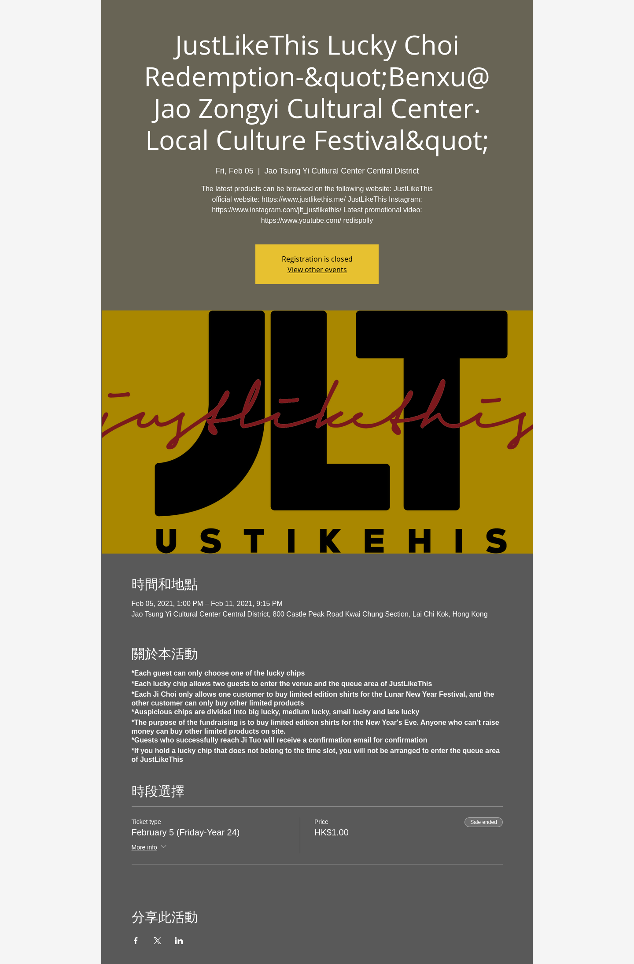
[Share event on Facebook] (136, 940)
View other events (317, 269)
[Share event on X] (157, 940)
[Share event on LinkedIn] (179, 940)
